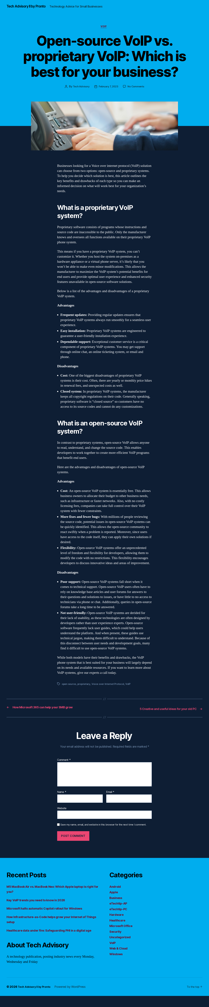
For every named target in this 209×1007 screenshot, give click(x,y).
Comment (64, 765)
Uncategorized (121, 943)
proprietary (85, 690)
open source (69, 690)
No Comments (136, 93)
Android (116, 892)
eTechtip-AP (119, 909)
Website (61, 814)
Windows (117, 960)
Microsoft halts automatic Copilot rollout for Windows (50, 914)
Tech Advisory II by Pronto (30, 6)
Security (116, 937)
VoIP (104, 32)
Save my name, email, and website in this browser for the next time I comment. (103, 830)
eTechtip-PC (119, 915)
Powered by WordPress (74, 998)
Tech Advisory (80, 93)
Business (116, 904)
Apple (114, 898)
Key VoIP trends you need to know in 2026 (41, 906)
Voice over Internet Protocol (110, 690)
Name (61, 797)
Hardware (117, 921)
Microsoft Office (122, 932)
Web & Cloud (120, 954)
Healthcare (118, 926)
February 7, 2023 (108, 93)
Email (110, 797)
